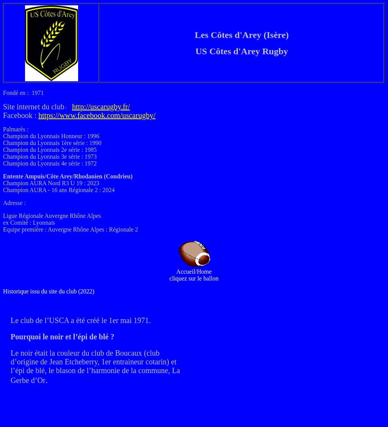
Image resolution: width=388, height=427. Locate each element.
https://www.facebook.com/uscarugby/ (97, 115)
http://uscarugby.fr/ (101, 106)
